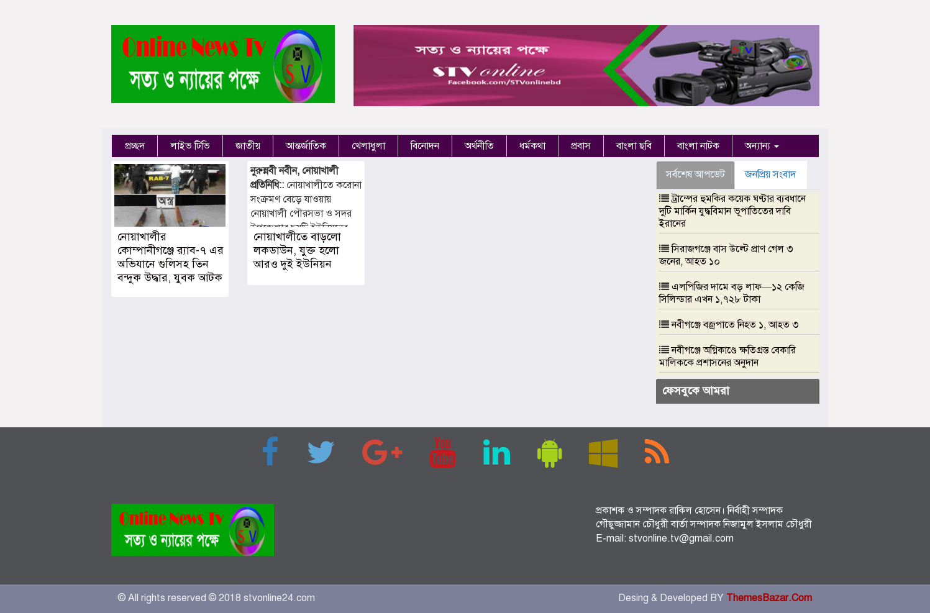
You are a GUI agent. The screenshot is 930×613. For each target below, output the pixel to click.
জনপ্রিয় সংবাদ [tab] (770, 174)
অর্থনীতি (479, 146)
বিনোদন (425, 146)
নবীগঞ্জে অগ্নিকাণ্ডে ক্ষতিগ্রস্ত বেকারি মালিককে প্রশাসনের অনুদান (727, 356)
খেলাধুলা (368, 146)
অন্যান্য (762, 146)
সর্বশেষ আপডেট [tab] (695, 174)
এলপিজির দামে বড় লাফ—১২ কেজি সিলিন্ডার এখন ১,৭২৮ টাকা (732, 293)
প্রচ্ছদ (135, 146)
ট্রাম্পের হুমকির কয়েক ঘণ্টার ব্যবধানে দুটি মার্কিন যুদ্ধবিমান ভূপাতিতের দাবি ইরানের (732, 211)
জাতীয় (247, 146)
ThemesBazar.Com (769, 598)
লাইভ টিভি (190, 146)
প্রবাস (581, 146)
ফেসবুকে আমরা (695, 390)
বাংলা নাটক (698, 146)
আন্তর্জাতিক (306, 146)
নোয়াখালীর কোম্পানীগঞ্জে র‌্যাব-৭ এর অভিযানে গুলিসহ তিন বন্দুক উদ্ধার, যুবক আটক (170, 257)
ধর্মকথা (532, 146)
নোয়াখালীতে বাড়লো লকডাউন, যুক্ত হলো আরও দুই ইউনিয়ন (297, 250)
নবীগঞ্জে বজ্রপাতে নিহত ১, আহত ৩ (735, 325)
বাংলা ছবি (634, 146)
